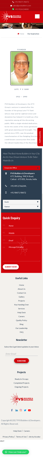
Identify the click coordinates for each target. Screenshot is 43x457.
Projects (21, 301)
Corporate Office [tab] (21, 168)
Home (22, 34)
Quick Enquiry (40, 137)
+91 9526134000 (22, 9)
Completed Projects (21, 383)
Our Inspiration (33, 34)
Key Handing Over (21, 304)
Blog (21, 324)
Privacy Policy (8, 437)
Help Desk (21, 312)
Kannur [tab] (21, 207)
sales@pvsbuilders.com (22, 5)
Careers (21, 316)
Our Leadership (21, 328)
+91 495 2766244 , (18, 186)
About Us (21, 289)
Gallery (21, 297)
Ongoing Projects (21, 387)
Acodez (37, 437)
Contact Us (21, 293)
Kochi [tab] (21, 202)
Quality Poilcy (21, 320)
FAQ (21, 332)
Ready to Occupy (21, 379)
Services (21, 308)
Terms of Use (21, 437)
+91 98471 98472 (22, 2)
